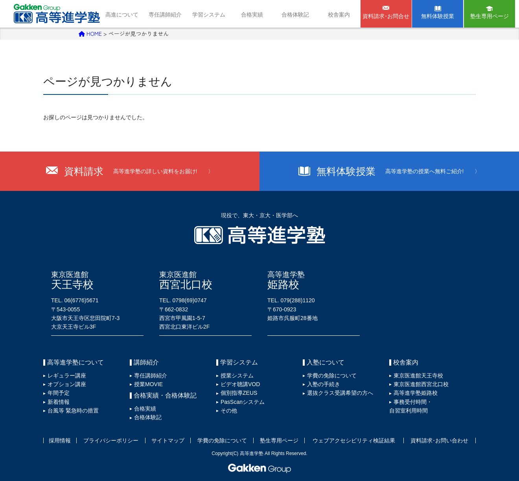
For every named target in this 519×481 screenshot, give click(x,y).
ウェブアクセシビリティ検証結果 (354, 440)
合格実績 (252, 14)
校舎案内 (339, 14)
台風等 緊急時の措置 (73, 410)
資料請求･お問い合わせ (439, 440)
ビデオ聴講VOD (240, 384)
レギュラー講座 (67, 375)
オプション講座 (67, 384)
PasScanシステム (243, 402)
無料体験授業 (437, 16)
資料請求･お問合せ (386, 16)
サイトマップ (167, 440)
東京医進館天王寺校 (418, 375)
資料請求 (139, 171)
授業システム (237, 375)
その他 (229, 410)
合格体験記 (295, 14)
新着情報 (59, 402)
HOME (90, 33)
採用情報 (60, 440)
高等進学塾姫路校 (416, 393)
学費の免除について (332, 375)
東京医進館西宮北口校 (421, 384)
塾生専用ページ (489, 16)
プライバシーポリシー (110, 440)
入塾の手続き (323, 384)
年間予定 (59, 393)
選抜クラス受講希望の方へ (340, 393)
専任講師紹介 (165, 14)
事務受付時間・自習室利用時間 (410, 406)
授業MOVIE (148, 384)
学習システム (208, 14)
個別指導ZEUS (239, 393)
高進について (121, 14)
